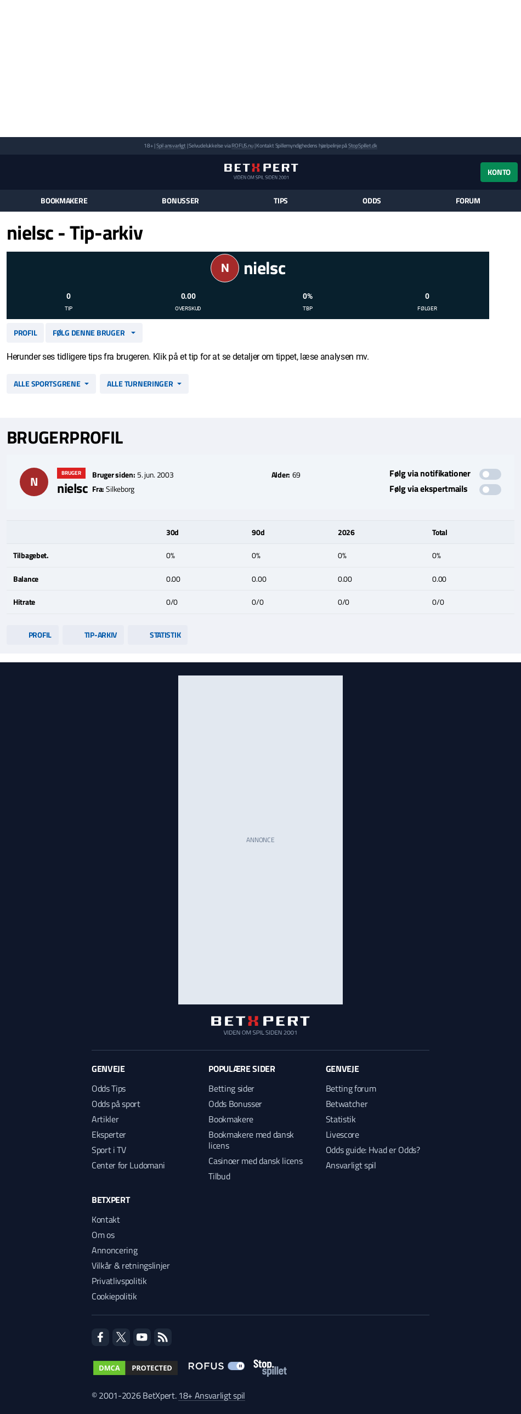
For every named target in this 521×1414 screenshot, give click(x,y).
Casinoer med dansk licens (255, 1160)
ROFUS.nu (242, 145)
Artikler (105, 1119)
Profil (25, 332)
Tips (281, 200)
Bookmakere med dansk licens (251, 1140)
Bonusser (180, 200)
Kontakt (106, 1219)
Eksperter (109, 1134)
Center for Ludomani (128, 1165)
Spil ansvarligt (171, 145)
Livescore (342, 1134)
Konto (499, 172)
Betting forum (351, 1088)
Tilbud (219, 1176)
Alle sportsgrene (47, 383)
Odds (372, 200)
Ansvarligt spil (351, 1165)
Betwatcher (347, 1103)
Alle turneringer (140, 383)
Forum (468, 200)
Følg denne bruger (88, 332)
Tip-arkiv (93, 634)
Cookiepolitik (114, 1296)
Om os (103, 1234)
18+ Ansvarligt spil (211, 1395)
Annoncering (114, 1250)
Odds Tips (109, 1088)
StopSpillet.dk (362, 145)
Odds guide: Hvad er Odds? (373, 1149)
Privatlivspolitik (119, 1280)
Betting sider (231, 1088)
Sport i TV (109, 1149)
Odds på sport (116, 1103)
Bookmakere (64, 200)
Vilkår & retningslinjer (131, 1265)
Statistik (157, 634)
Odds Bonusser (235, 1103)
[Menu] (12, 172)
